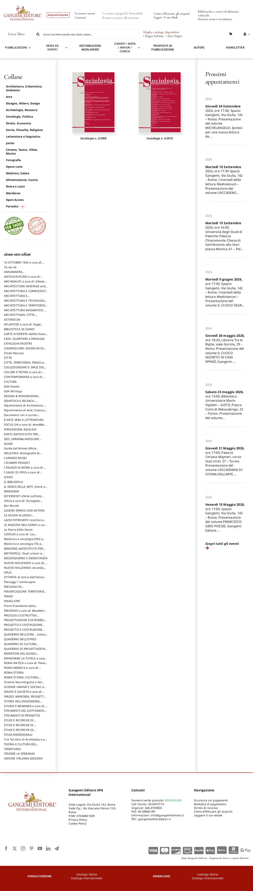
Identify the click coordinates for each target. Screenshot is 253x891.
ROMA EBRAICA (22, 669)
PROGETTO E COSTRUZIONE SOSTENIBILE (23, 631)
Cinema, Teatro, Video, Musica (22, 151)
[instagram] (23, 848)
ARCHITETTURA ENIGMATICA (25, 312)
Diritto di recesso (206, 808)
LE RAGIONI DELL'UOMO (25, 526)
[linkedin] (48, 848)
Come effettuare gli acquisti (172, 14)
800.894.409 (173, 800)
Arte (9, 97)
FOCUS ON (25, 426)
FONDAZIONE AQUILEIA (20, 429)
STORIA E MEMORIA (25, 708)
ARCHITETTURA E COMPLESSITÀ (25, 293)
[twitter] (14, 848)
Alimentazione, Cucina (22, 180)
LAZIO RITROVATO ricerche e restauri (23, 522)
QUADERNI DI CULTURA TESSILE (25, 646)
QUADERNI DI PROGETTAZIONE (25, 650)
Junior (10, 143)
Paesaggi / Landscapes (19, 582)
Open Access (15, 200)
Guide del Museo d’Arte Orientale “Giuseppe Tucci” (22, 450)
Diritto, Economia (18, 123)
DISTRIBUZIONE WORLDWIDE (90, 47)
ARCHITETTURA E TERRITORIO (24, 307)
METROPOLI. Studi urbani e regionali (23, 555)
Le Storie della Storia (18, 529)
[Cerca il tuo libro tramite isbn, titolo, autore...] (86, 34)
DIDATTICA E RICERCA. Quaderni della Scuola (19, 402)
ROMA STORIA (14, 672)
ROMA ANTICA (25, 665)
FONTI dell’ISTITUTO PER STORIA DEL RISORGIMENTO (23, 436)
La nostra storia (85, 13)
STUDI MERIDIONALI (18, 734)
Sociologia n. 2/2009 (93, 138)
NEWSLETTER (235, 47)
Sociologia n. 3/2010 (160, 138)
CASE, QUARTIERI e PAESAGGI (24, 339)
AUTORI (199, 47)
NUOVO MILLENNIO (25, 565)
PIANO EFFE (12, 601)
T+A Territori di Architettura (25, 741)
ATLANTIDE (23, 326)
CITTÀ (8, 358)
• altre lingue (174, 36)
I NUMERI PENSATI (17, 463)
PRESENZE (25, 612)
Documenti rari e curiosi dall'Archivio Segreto (20, 417)
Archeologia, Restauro (21, 110)
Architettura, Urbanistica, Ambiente (24, 88)
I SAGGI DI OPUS (23, 474)
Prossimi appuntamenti (222, 77)
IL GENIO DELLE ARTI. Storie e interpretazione (24, 488)
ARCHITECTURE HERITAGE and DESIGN (24, 288)
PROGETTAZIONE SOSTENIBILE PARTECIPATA (25, 622)
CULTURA (10, 382)
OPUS (8, 572)
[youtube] (40, 848)
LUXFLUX (20, 536)
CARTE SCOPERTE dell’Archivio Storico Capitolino (24, 336)
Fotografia (13, 160)
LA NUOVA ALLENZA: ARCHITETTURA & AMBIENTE (23, 517)
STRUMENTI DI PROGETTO (22, 715)
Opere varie (14, 166)
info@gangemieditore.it (167, 815)
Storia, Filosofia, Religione (24, 130)
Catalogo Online (86, 874)
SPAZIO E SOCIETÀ (24, 693)
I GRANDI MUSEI (15, 458)
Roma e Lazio (15, 186)
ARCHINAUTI (25, 283)
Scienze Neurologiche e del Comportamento (23, 684)
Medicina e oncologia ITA (23, 545)
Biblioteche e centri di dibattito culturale (218, 13)
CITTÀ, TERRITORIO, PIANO (25, 364)
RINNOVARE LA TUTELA (25, 660)
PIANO (8, 596)
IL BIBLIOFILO (13, 482)
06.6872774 (156, 804)
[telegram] (56, 848)
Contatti (80, 18)
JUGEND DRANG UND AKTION (24, 510)
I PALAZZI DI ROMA (25, 469)
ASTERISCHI (12, 319)
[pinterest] (31, 848)
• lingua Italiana (153, 36)
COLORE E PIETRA (24, 374)
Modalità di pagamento (210, 804)
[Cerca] (38, 34)
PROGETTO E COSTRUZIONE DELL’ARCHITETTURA (23, 626)
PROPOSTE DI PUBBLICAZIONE (162, 47)
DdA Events (12, 386)
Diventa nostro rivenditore (215, 19)
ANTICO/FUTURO (23, 278)
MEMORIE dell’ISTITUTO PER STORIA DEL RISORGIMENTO (23, 550)
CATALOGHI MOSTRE (18, 343)
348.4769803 (153, 808)
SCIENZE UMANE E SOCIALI (25, 689)
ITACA (23, 502)
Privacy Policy (78, 820)
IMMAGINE (11, 491)
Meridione (13, 193)
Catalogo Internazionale (86, 878)
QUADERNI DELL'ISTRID (20, 639)
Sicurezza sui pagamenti (211, 800)
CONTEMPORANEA (24, 379)
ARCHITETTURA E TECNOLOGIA (25, 302)
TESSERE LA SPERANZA (19, 753)
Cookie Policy (77, 823)
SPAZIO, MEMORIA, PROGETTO (25, 698)
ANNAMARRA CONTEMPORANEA (17, 274)
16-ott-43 (10, 267)
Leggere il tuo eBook (166, 17)
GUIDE (8, 444)
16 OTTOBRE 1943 (24, 264)
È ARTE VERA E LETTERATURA (23, 420)
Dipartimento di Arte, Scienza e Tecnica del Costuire (25, 412)
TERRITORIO (12, 749)
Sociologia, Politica (19, 116)
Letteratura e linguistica (23, 136)
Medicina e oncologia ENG (24, 541)
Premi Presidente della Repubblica (19, 608)
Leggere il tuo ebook (208, 815)
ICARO (8, 477)
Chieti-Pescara (14, 353)
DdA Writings (13, 391)
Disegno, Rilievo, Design (23, 103)
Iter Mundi (11, 505)
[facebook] (6, 848)
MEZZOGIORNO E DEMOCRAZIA (25, 558)
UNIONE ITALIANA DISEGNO (23, 758)
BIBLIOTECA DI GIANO (19, 329)
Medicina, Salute (17, 173)
